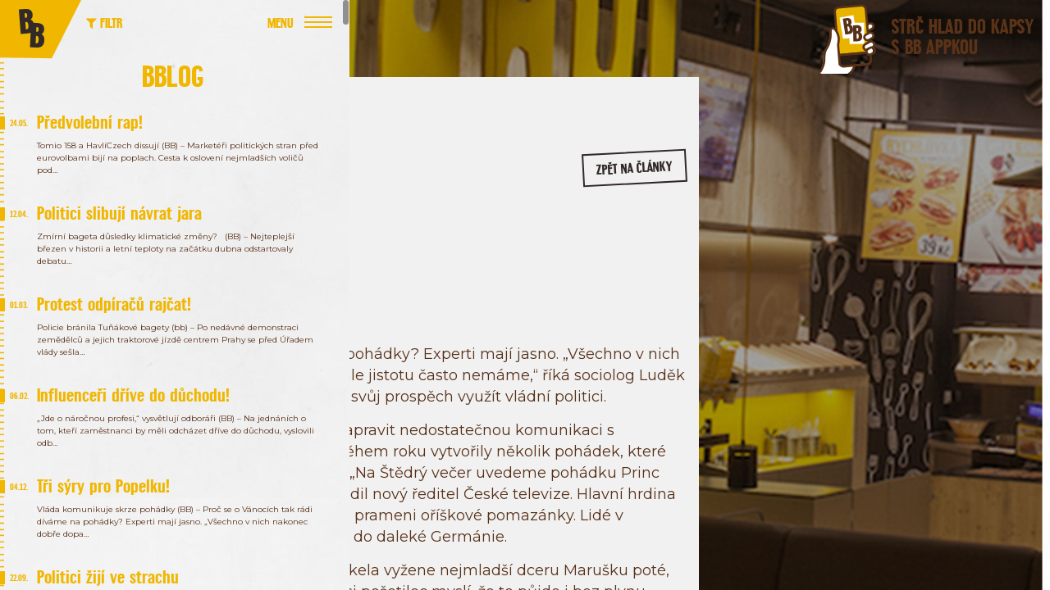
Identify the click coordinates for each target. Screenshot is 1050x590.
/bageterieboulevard (993, 277)
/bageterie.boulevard (867, 277)
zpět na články (655, 176)
